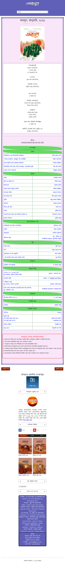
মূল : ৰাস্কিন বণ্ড (57, 236)
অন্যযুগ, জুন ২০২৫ (37, 475)
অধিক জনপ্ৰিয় (23, 435)
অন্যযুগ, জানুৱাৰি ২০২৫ (24, 475)
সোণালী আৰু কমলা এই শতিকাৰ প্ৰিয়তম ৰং (15, 214)
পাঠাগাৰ (6, 312)
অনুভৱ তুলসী (57, 185)
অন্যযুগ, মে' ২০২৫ (37, 455)
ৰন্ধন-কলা (6, 328)
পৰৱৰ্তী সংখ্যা (5, 369)
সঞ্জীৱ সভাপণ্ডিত (57, 159)
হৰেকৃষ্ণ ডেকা (57, 178)
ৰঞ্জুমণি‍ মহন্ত (58, 305)
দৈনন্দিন (6, 203)
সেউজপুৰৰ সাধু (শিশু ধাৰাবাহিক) (12, 225)
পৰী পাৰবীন (58, 254)
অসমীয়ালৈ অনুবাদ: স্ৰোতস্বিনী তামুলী (51, 239)
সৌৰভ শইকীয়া (57, 189)
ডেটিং (5, 200)
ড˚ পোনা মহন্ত (57, 297)
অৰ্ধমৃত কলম (21, 257)
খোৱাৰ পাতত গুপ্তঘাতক (10, 170)
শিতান (41, 435)
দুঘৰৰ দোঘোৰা (8, 218)
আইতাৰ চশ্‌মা (7, 238)
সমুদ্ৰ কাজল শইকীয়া (55, 200)
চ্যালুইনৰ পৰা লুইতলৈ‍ (9, 265)
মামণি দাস (58, 207)
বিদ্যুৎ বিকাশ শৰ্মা (56, 250)
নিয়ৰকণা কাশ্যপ (56, 214)
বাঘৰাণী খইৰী (7, 278)
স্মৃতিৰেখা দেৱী (57, 225)
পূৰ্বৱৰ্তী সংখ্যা (59, 369)
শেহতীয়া (32, 435)
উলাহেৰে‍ (10, 297)
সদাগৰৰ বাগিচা (8, 192)
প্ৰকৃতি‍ (5, 229)
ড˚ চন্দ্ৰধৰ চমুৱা (57, 265)
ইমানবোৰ (6, 185)
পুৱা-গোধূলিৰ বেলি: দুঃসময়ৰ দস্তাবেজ (13, 163)
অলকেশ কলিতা (57, 192)
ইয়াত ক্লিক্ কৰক (27, 420)
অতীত (5, 211)
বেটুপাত (39, 24)
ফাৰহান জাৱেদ (57, 203)
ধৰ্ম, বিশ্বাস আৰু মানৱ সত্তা (11, 318)
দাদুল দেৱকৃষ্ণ (57, 229)
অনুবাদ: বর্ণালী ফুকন (55, 284)
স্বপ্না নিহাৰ (58, 257)
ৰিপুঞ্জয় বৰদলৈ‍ (57, 170)
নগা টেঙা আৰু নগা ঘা (9, 321)
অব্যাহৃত (6, 305)
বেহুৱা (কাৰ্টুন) (7, 324)
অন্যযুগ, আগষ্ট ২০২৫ (23, 455)
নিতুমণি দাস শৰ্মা (56, 328)
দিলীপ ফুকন (58, 181)
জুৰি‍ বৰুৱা (58, 246)
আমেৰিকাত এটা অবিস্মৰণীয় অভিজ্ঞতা (14, 155)
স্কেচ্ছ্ (5, 178)
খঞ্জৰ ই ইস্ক (7, 246)
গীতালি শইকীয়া (57, 163)
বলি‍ (5, 250)
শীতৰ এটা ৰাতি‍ (8, 207)
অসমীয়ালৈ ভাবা (51, 289)
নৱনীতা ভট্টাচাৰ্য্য (57, 233)
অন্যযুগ (59, 312)
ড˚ (49, 278)
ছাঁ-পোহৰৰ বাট (8, 196)
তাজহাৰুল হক (57, 321)
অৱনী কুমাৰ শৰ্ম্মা (56, 155)
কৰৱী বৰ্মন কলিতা (56, 318)
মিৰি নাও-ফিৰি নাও (9, 181)
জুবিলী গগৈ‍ (58, 211)
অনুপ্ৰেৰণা (6, 233)
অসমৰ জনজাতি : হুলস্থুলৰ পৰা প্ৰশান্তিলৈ (15, 159)
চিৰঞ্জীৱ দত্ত (58, 324)
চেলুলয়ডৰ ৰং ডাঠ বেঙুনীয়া (11, 254)
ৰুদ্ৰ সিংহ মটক (57, 167)
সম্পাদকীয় (32, 148)
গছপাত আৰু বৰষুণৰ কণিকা (11, 189)
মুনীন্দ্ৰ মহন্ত (58, 218)
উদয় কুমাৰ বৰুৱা (56, 196)
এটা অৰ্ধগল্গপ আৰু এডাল (11, 257)
